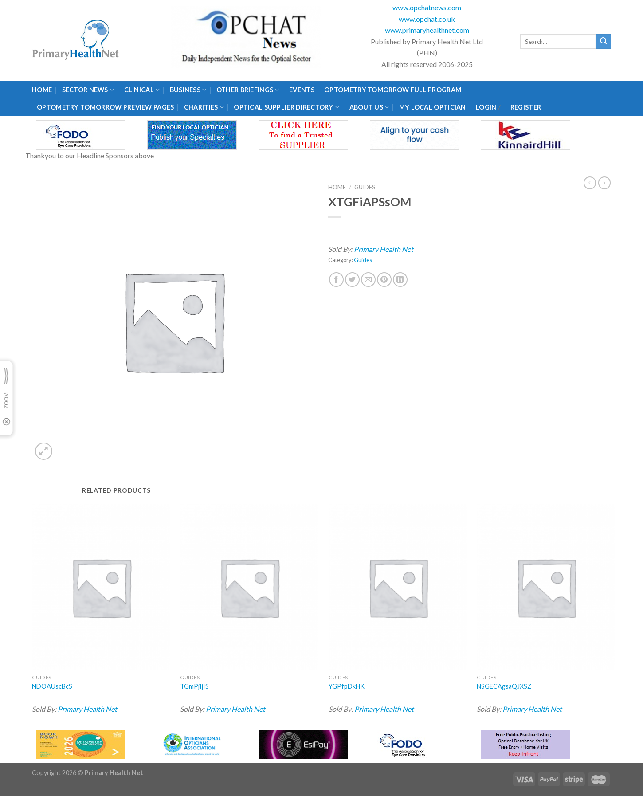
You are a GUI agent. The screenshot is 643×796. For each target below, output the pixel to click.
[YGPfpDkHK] (398, 587)
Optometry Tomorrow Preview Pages (105, 107)
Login (486, 107)
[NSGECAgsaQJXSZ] (546, 587)
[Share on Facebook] (336, 279)
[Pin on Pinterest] (384, 279)
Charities (204, 107)
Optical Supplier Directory (286, 107)
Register (525, 107)
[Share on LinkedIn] (400, 279)
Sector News (88, 90)
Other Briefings (247, 90)
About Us (369, 107)
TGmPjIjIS (194, 686)
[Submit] (603, 41)
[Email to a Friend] (368, 279)
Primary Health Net (383, 249)
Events (301, 90)
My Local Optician (432, 107)
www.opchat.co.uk (427, 19)
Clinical (142, 90)
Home (42, 90)
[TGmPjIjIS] (249, 587)
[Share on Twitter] (352, 279)
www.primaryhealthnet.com (427, 30)
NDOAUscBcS (52, 686)
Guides (365, 187)
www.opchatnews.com (426, 7)
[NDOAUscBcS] (101, 587)
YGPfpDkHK (347, 686)
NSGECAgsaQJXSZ (504, 686)
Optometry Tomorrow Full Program (392, 90)
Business (188, 90)
